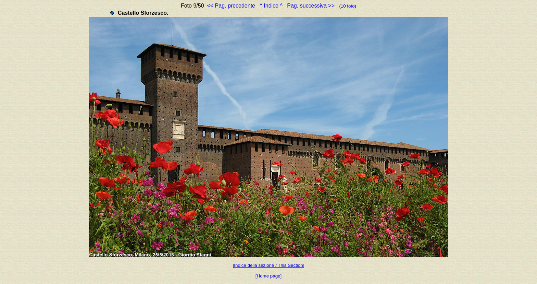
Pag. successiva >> (311, 6)
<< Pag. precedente (231, 6)
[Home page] (268, 276)
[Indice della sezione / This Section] (268, 265)
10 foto (348, 6)
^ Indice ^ (271, 6)
